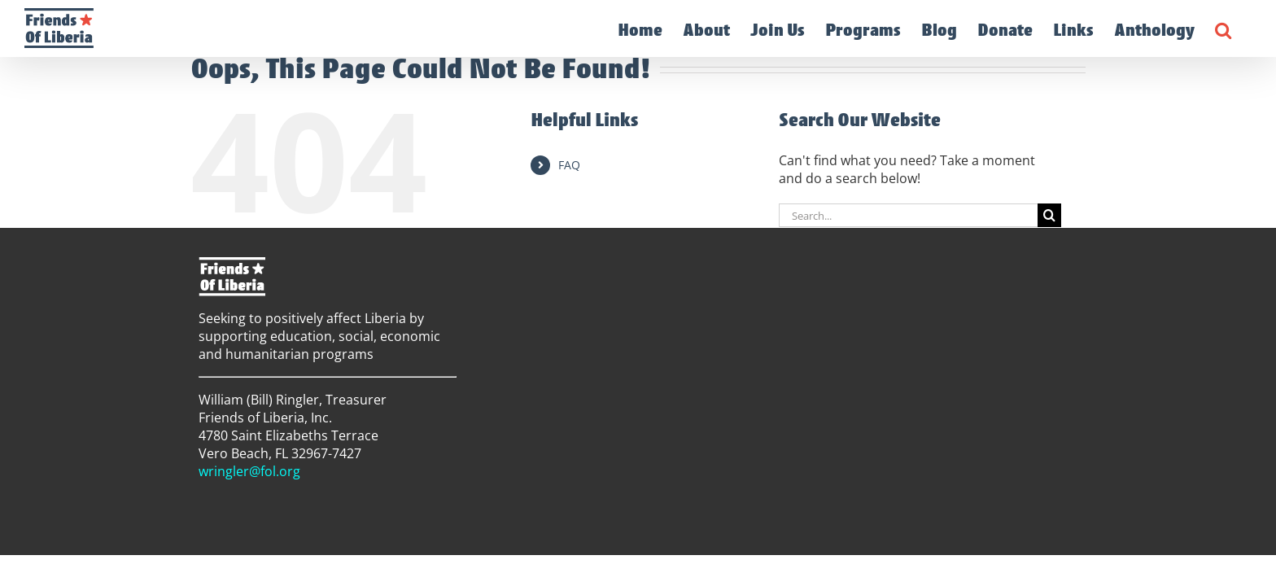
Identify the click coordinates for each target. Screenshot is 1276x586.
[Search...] (908, 215)
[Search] (1049, 215)
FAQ (569, 165)
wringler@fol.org (249, 471)
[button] (1243, 28)
